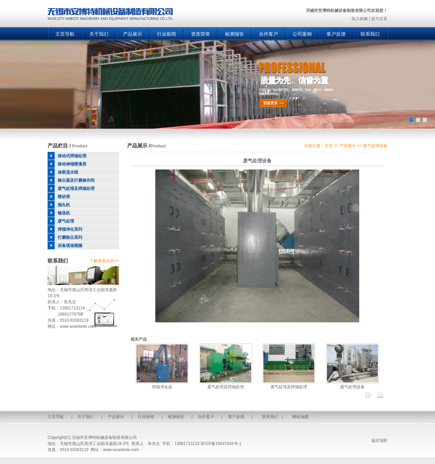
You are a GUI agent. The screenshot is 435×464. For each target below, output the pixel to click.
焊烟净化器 (162, 384)
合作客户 (268, 34)
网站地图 (300, 416)
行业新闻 (166, 34)
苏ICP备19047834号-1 (221, 443)
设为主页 (379, 18)
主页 (329, 145)
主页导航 (64, 34)
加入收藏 (359, 18)
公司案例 (302, 34)
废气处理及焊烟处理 (225, 384)
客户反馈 (336, 34)
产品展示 (132, 34)
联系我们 (370, 34)
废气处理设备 (352, 384)
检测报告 (234, 34)
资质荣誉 (200, 34)
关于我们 (98, 34)
